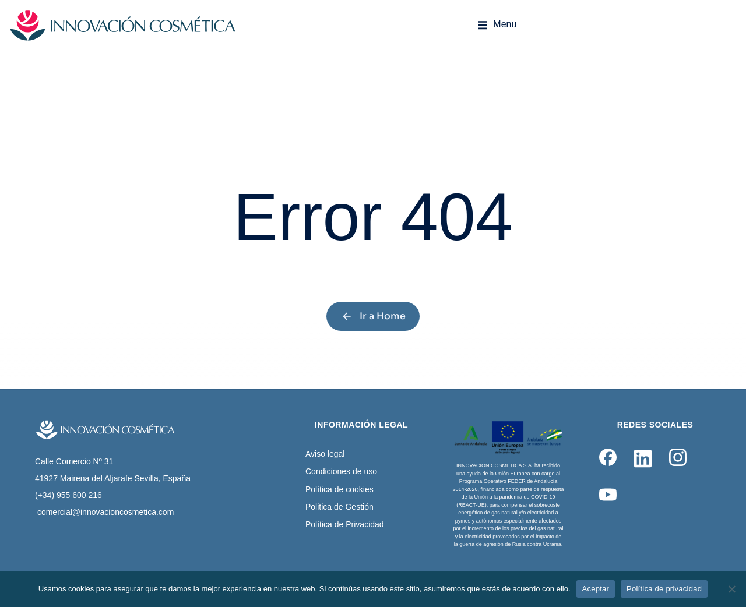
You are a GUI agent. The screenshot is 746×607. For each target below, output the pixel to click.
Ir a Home (373, 316)
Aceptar (596, 588)
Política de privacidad (664, 588)
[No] (731, 589)
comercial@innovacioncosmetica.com (105, 512)
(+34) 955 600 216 (68, 495)
